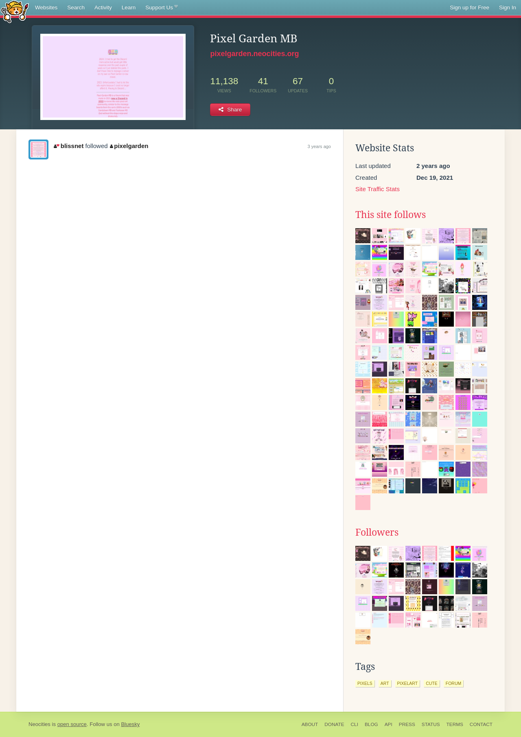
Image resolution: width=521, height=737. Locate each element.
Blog (371, 724)
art (385, 683)
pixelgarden (129, 145)
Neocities (39, 724)
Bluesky (130, 724)
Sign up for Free (469, 7)
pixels (364, 683)
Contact (481, 724)
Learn (129, 7)
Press (407, 724)
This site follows (390, 214)
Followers (376, 532)
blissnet (68, 145)
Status (431, 724)
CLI (354, 724)
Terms (455, 724)
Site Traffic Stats (377, 188)
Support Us (161, 7)
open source (72, 724)
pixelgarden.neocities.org (254, 54)
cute (432, 683)
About (310, 724)
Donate (334, 724)
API (388, 724)
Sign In (507, 7)
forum (454, 683)
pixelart (407, 683)
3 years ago (319, 146)
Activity (103, 7)
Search (76, 7)
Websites (46, 7)
